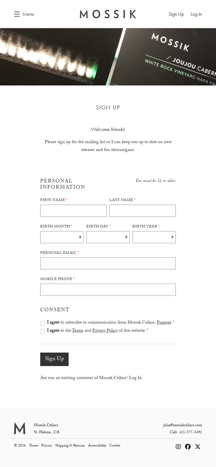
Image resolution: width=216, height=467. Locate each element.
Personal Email (59, 253)
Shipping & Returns (70, 446)
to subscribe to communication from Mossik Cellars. (110, 323)
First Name (53, 200)
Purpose (164, 323)
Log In (135, 378)
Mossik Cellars (108, 14)
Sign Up (54, 359)
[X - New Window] (198, 448)
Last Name (122, 200)
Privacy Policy (105, 331)
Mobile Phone (57, 279)
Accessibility (97, 446)
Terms (77, 331)
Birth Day (98, 227)
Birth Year (145, 227)
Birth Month (56, 227)
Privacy (47, 446)
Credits (114, 446)
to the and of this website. (97, 331)
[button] (24, 14)
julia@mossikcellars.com (182, 425)
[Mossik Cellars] (19, 428)
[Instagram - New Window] (179, 448)
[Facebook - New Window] (188, 448)
